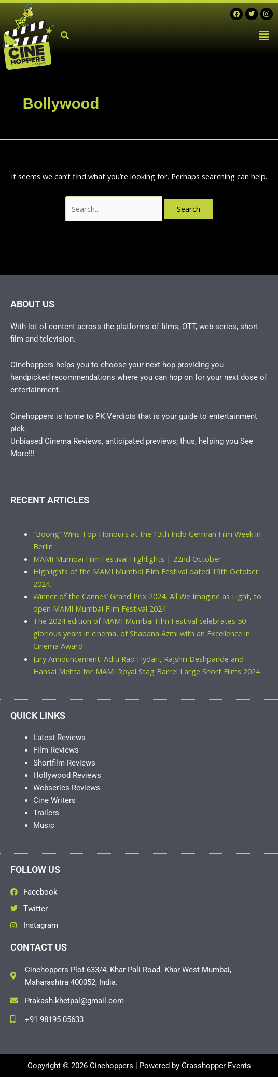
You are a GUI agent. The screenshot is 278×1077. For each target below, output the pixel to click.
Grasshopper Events (216, 1065)
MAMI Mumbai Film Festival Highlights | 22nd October (127, 559)
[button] (264, 35)
